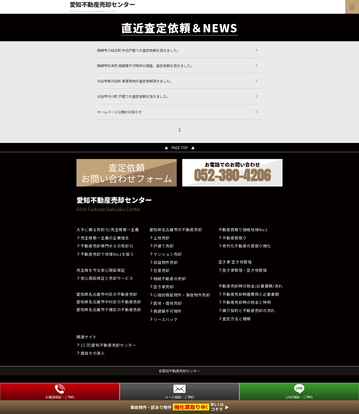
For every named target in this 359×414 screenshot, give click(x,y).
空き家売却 (163, 294)
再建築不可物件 (167, 318)
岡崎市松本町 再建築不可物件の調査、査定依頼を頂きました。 (152, 67)
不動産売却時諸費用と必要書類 (250, 301)
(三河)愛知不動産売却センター (108, 352)
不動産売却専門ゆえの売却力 (107, 253)
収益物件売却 (165, 269)
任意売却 (161, 278)
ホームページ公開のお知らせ (122, 118)
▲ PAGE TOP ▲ (180, 154)
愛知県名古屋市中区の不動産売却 (106, 301)
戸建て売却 (163, 253)
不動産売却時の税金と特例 (246, 310)
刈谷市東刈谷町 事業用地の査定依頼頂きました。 (140, 84)
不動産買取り (234, 245)
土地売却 (161, 245)
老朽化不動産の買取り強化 (246, 253)
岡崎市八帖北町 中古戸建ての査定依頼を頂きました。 (144, 51)
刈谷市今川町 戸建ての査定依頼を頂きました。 (138, 101)
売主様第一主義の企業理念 (105, 245)
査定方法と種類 (236, 326)
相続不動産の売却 (169, 286)
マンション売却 (167, 261)
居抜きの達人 (93, 360)
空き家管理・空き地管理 (244, 277)
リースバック (165, 327)
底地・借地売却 (167, 310)
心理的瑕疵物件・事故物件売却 (181, 302)
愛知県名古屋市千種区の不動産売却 (108, 317)
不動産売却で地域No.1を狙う (107, 261)
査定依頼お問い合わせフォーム (126, 180)
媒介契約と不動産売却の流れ (248, 318)
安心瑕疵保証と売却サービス (107, 285)
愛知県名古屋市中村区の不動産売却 (108, 309)
